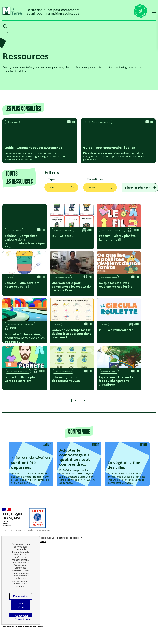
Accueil (5, 33)
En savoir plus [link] (22, 619)
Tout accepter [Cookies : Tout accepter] (20, 615)
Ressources (14, 33)
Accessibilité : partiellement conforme (22, 626)
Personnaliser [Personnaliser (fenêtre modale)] (20, 596)
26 (86, 400)
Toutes (100, 187)
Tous (61, 187)
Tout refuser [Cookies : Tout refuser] (20, 605)
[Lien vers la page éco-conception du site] (140, 11)
